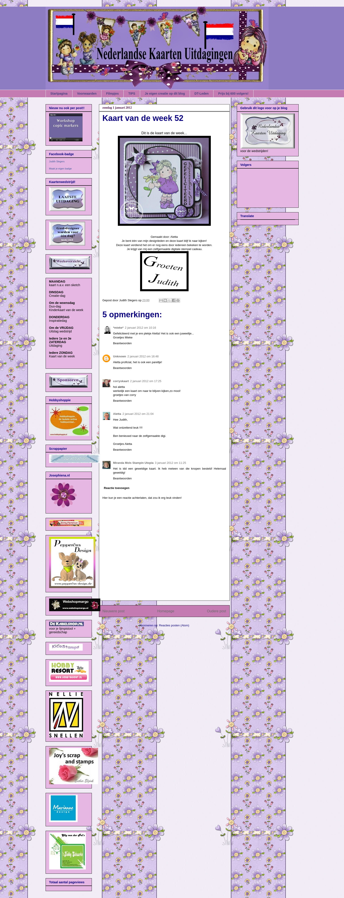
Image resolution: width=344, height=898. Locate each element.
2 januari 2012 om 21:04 (138, 413)
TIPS (131, 93)
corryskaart (121, 381)
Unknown (119, 356)
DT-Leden (202, 93)
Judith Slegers (57, 161)
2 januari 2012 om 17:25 (145, 381)
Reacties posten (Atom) (174, 625)
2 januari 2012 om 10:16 (140, 327)
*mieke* (118, 327)
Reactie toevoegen (116, 488)
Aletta (117, 413)
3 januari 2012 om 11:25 (170, 462)
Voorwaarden (87, 93)
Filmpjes (112, 93)
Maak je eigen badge (60, 168)
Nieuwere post (114, 611)
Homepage (165, 611)
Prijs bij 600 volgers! (233, 93)
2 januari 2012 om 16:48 (143, 356)
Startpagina (59, 93)
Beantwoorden (122, 343)
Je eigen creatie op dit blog (165, 93)
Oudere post (216, 611)
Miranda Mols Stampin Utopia (133, 462)
